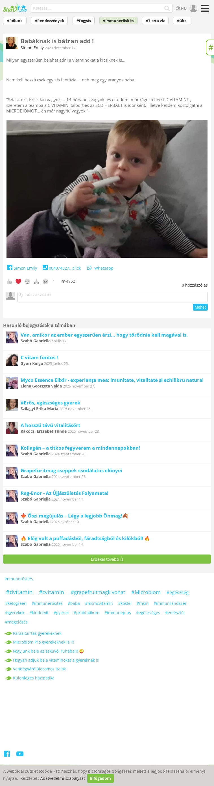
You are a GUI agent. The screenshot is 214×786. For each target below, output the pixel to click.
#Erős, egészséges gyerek (50, 404)
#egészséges (148, 614)
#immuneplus (117, 614)
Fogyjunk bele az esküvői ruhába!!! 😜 (48, 652)
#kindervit (39, 614)
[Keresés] (167, 8)
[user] (193, 8)
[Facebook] (7, 756)
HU (181, 8)
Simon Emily (32, 47)
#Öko (182, 20)
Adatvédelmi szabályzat (62, 778)
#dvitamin (19, 593)
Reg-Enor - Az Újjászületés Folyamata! (64, 494)
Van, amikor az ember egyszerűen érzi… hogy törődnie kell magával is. (104, 336)
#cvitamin (51, 593)
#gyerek (61, 614)
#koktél (125, 605)
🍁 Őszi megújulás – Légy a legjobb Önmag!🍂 (74, 517)
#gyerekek (14, 614)
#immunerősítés (47, 605)
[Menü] (204, 10)
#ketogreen (16, 605)
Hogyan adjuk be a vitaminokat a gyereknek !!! (56, 661)
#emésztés (175, 614)
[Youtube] (20, 756)
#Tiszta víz (155, 20)
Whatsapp (99, 268)
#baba (74, 605)
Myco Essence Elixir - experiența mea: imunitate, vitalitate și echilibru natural (112, 381)
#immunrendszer (170, 605)
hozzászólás (195, 285)
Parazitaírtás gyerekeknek (37, 635)
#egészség (178, 594)
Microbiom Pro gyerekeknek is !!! (43, 643)
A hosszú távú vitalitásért (50, 427)
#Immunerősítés (118, 20)
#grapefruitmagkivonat (98, 593)
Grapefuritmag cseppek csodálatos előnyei (71, 472)
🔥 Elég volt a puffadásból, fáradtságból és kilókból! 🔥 (85, 540)
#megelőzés (16, 623)
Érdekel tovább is (107, 561)
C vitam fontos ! (39, 359)
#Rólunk (15, 20)
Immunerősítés (19, 580)
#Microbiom (146, 593)
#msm (143, 605)
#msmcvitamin (99, 605)
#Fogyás (84, 20)
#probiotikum (86, 614)
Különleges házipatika (33, 679)
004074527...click (61, 268)
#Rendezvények (49, 20)
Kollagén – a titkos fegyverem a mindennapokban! (80, 449)
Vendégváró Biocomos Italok (39, 670)
